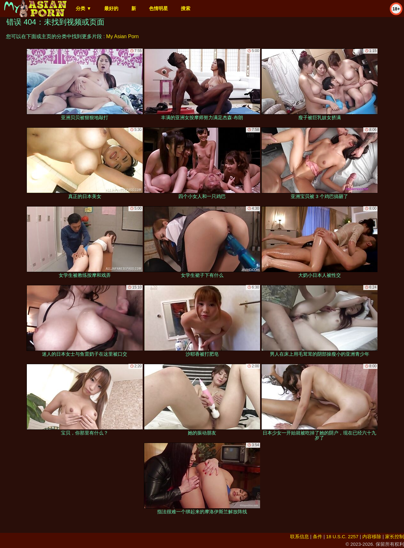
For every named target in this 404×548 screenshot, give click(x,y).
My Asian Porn (122, 36)
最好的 (111, 8)
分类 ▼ (83, 8)
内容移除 (371, 536)
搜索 (185, 8)
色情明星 (158, 8)
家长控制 (394, 536)
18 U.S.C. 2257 (342, 536)
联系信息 (299, 536)
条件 (317, 536)
